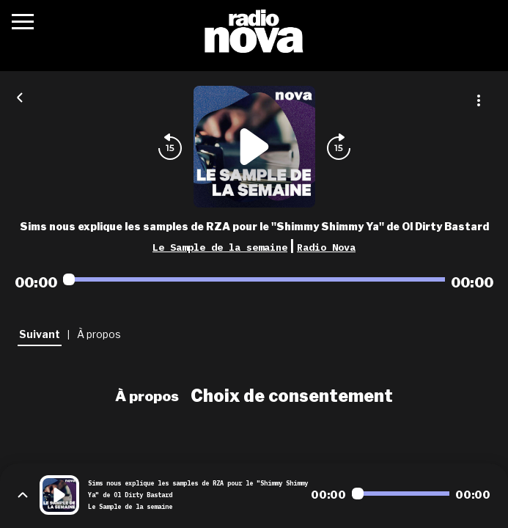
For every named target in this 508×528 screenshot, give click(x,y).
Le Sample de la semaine (219, 247)
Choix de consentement (292, 396)
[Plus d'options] (478, 100)
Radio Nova (326, 247)
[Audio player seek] (254, 279)
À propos (147, 396)
